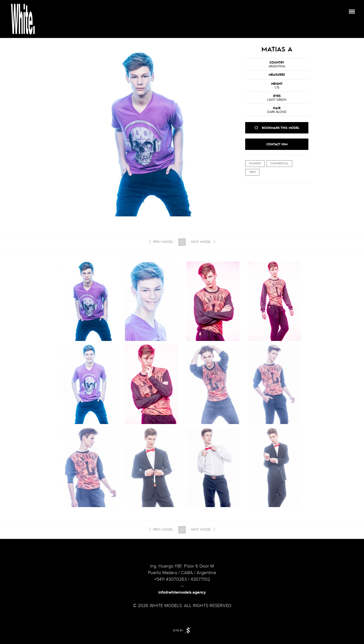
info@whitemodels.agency (182, 592)
